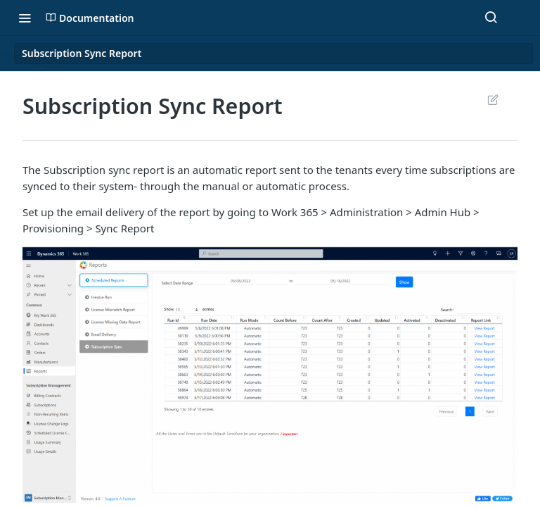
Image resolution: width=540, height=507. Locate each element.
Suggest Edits (492, 99)
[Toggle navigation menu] (24, 17)
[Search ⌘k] (490, 17)
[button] (270, 373)
